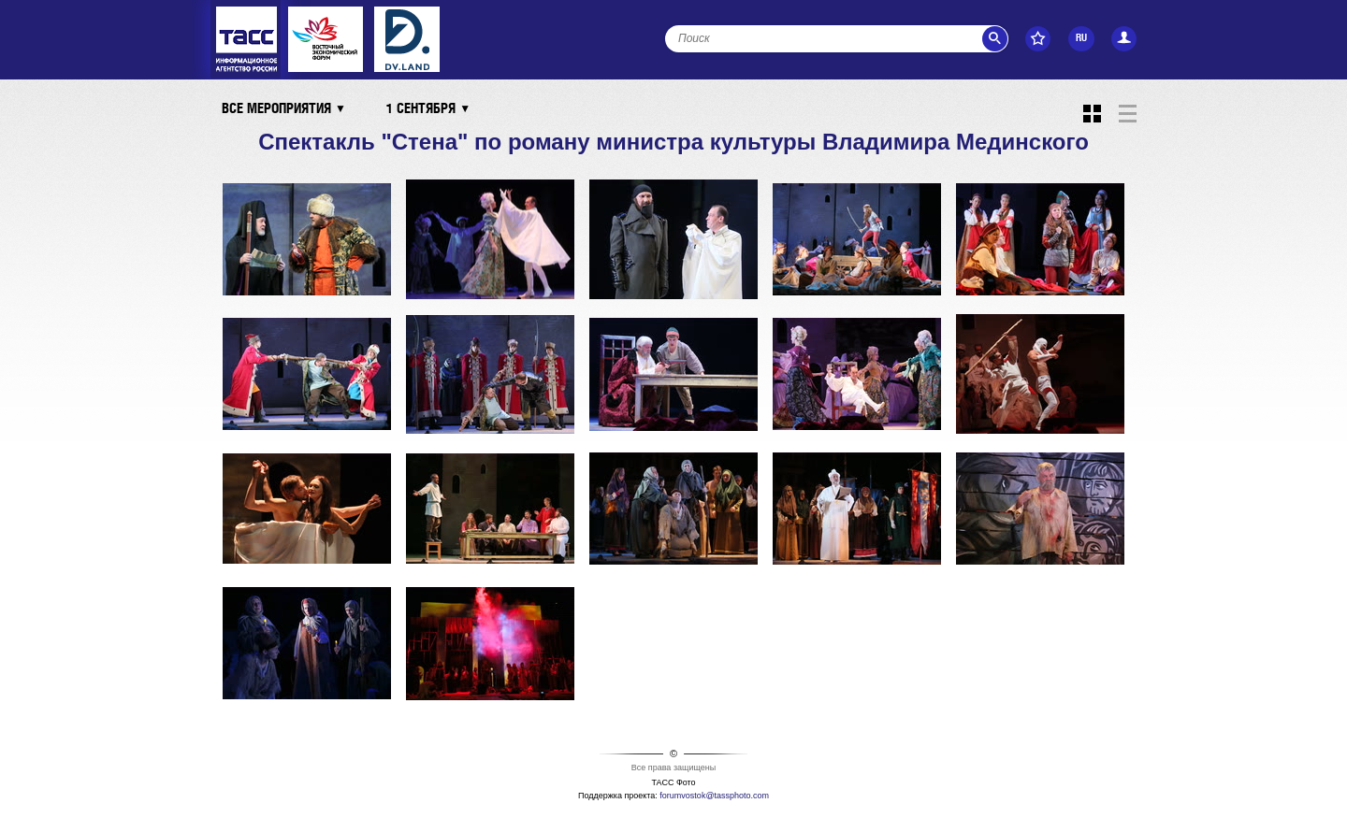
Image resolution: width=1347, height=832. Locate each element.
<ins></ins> (407, 39)
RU (1081, 38)
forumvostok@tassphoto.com (714, 795)
